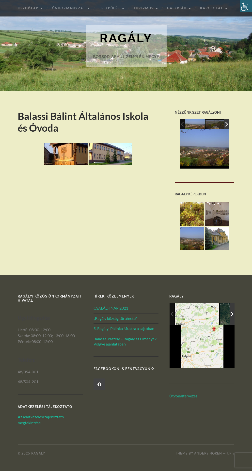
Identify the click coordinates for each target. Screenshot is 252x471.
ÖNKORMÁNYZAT (68, 8)
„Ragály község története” (115, 318)
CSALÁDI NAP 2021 (111, 308)
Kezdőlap (28, 8)
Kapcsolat (211, 8)
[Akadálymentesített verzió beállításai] (246, 6)
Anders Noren (208, 453)
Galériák (177, 8)
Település (109, 8)
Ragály (126, 38)
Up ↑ (230, 453)
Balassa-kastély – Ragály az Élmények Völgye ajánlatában (125, 341)
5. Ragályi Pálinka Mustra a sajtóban (124, 328)
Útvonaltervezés (183, 395)
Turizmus (143, 8)
